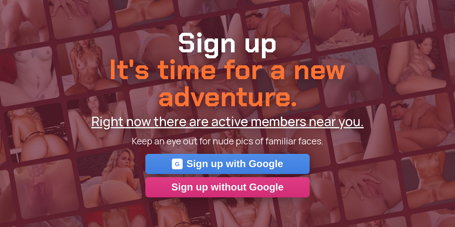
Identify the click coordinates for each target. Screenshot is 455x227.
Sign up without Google (227, 187)
